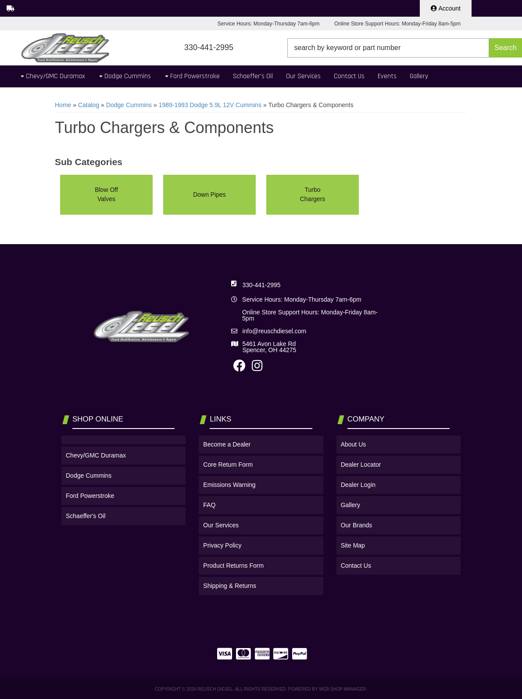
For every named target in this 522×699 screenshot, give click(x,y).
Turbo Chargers (312, 194)
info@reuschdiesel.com (274, 331)
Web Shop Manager (342, 689)
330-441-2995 (261, 284)
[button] (404, 48)
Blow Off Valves (106, 194)
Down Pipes (209, 194)
